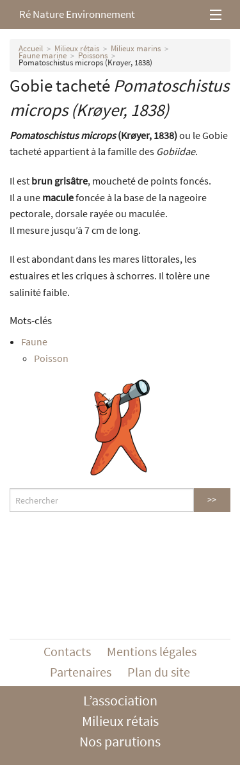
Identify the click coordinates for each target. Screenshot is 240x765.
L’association (120, 700)
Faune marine (43, 55)
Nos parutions (120, 741)
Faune (34, 341)
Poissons (93, 55)
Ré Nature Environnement (77, 14)
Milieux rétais (76, 48)
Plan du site (158, 672)
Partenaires (80, 672)
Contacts (67, 651)
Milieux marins (136, 48)
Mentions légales (151, 651)
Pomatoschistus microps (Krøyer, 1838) (85, 62)
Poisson (51, 358)
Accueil (31, 48)
